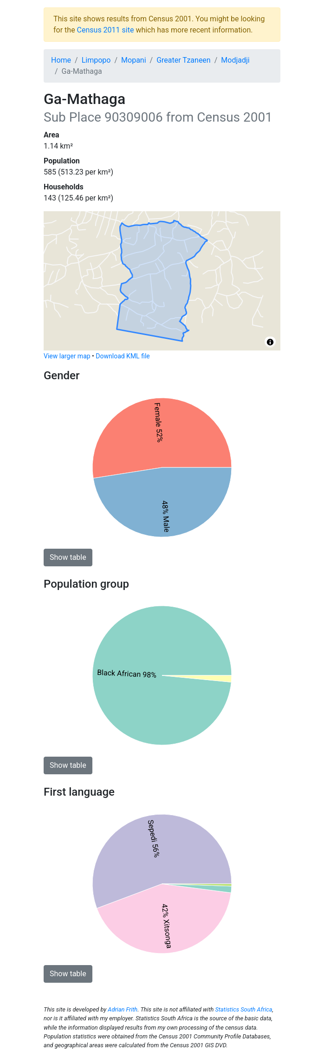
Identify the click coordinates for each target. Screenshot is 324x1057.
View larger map (67, 356)
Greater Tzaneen (183, 60)
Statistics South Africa (243, 1009)
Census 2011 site (105, 30)
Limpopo (96, 60)
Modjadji (235, 60)
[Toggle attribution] (270, 342)
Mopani (133, 60)
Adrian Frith (122, 1009)
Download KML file (122, 356)
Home (61, 60)
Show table (68, 557)
